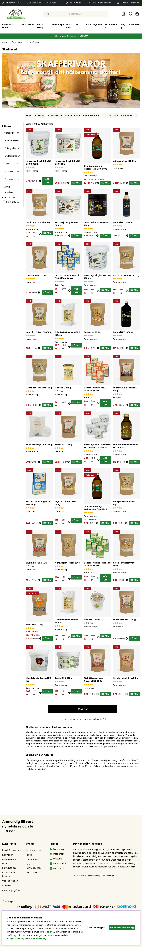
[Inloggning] (124, 14)
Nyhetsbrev (58, 863)
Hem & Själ (25, 24)
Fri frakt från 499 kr (12, 3)
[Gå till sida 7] (82, 719)
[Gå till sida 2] (68, 719)
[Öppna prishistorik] (40, 181)
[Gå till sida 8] (85, 719)
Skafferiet (34, 42)
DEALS (55, 24)
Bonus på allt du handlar (100, 3)
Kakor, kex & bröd (91, 115)
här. (50, 932)
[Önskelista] (130, 14)
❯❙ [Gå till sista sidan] (104, 719)
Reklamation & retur (10, 861)
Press (29, 854)
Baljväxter (39, 115)
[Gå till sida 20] (90, 719)
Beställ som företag (8, 874)
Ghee (28, 115)
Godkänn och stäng (122, 927)
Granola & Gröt (72, 115)
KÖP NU (47, 181)
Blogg (89, 26)
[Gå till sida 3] (71, 719)
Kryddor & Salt (110, 115)
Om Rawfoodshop (33, 866)
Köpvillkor (7, 854)
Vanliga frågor (10, 880)
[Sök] (75, 14)
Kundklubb (57, 868)
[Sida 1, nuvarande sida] (65, 719)
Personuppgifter (11, 890)
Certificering (32, 859)
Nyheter (64, 24)
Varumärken (78, 26)
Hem (4, 42)
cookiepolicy (39, 938)
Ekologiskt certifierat (129, 3)
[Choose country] (7, 901)
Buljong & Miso (55, 115)
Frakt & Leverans (11, 850)
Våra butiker (32, 872)
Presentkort (101, 26)
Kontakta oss (9, 868)
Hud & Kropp (7, 26)
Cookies (6, 885)
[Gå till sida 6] (79, 719)
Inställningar (97, 927)
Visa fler (83, 709)
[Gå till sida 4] (74, 719)
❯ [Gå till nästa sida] (97, 719)
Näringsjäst (127, 115)
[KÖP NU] (76, 183)
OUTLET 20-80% (39, 26)
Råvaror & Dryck (18, 42)
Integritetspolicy (15, 938)
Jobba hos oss (33, 850)
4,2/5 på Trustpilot (73, 3)
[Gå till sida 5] (77, 719)
